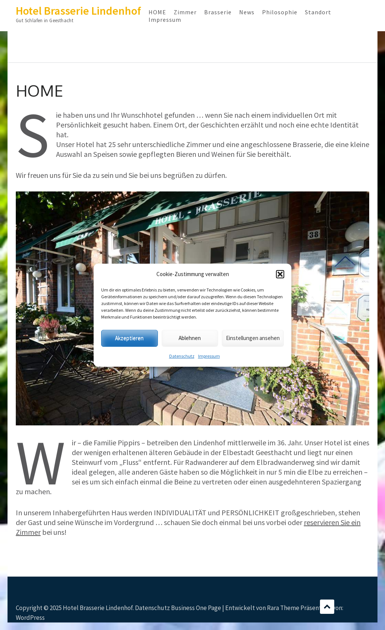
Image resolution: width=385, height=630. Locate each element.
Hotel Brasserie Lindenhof (78, 10)
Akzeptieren (129, 338)
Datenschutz (181, 356)
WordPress (30, 617)
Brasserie (218, 12)
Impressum (209, 356)
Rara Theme (283, 608)
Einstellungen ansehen (253, 338)
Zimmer (185, 12)
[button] (280, 274)
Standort (318, 12)
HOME (157, 12)
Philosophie (279, 12)
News (247, 12)
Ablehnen (190, 338)
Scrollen (327, 607)
